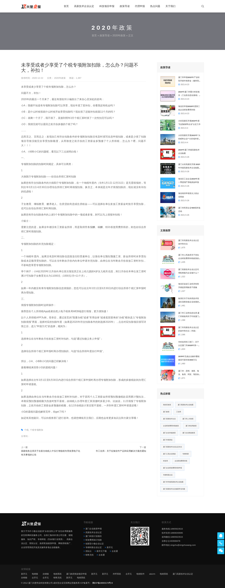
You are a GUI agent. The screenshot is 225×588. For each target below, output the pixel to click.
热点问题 (155, 6)
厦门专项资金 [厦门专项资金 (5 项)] (167, 440)
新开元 (110, 547)
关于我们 (170, 6)
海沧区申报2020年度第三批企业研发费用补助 (189, 108)
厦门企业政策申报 (93, 529)
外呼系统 (117, 574)
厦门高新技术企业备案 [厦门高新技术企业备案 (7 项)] (185, 405)
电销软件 (140, 574)
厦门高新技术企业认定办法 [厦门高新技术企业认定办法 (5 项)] (172, 447)
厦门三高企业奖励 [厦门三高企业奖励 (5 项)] (169, 454)
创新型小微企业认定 (94, 543)
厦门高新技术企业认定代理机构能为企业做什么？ (188, 271)
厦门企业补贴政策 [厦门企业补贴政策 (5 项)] (169, 433)
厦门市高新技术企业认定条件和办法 (188, 242)
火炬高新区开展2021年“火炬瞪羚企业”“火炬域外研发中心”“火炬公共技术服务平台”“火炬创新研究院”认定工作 (189, 137)
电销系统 (57, 574)
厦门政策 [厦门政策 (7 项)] (166, 412)
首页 (66, 6)
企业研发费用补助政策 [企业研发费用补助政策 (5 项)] (171, 426)
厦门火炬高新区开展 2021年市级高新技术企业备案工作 (189, 166)
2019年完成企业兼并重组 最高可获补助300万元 (189, 358)
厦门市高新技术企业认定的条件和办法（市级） (188, 329)
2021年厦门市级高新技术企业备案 (189, 151)
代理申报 (140, 6)
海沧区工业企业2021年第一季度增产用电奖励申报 (189, 180)
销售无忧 (89, 555)
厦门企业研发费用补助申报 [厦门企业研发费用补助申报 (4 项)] (172, 468)
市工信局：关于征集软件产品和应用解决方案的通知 (121, 451)
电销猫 (35, 574)
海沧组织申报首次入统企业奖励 (188, 195)
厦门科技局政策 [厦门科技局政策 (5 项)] (191, 426)
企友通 (115, 551)
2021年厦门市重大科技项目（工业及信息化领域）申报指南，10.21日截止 (189, 94)
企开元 (129, 574)
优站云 (88, 551)
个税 (26, 430)
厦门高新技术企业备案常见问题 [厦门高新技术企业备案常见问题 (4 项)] (174, 489)
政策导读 (125, 6)
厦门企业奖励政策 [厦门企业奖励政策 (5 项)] (188, 433)
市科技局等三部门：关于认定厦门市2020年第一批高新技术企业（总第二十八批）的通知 (189, 344)
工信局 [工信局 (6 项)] (178, 412)
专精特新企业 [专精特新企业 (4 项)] (167, 475)
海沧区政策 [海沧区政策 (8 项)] (167, 405)
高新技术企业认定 (84, 6)
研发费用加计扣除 (93, 540)
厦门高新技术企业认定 (183, 574)
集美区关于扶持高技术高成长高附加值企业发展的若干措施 (188, 300)
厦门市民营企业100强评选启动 (189, 209)
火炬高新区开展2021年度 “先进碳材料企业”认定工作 (189, 122)
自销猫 (46, 574)
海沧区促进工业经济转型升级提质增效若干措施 (188, 285)
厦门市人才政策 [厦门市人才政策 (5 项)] (187, 419)
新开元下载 (102, 551)
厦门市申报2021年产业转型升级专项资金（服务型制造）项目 (189, 79)
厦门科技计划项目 (93, 536)
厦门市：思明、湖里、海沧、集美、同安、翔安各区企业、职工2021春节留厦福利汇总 (189, 373)
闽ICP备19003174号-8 (102, 583)
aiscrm (152, 574)
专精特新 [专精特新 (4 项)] (185, 454)
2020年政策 (118, 35)
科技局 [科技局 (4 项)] (165, 461)
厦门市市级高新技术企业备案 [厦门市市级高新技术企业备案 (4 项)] (173, 482)
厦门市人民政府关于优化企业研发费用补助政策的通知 (188, 257)
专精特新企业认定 (93, 547)
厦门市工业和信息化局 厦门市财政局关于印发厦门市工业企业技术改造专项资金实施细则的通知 (188, 315)
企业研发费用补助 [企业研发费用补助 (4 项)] (181, 461)
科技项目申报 (106, 6)
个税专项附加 (36, 430)
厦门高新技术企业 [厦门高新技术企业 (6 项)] (169, 419)
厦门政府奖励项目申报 (76, 574)
